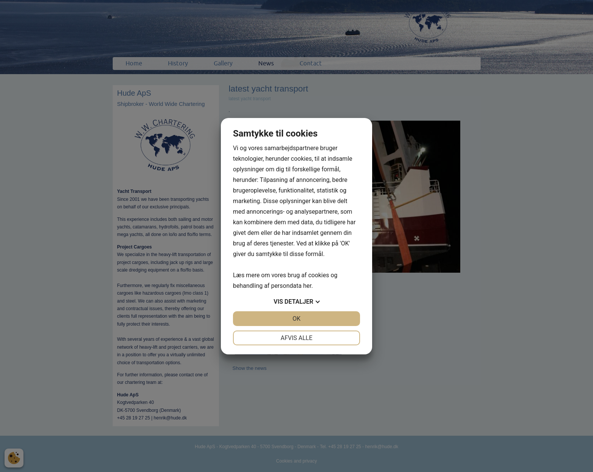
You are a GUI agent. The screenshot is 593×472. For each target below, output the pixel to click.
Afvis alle (296, 338)
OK (296, 318)
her (307, 285)
